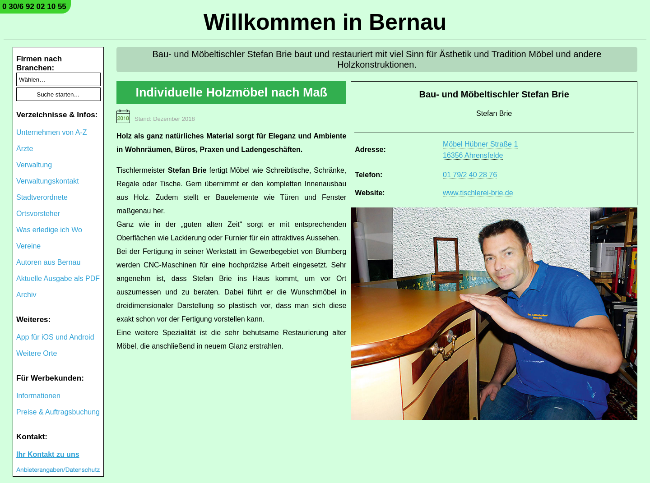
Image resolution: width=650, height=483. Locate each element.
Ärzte (24, 148)
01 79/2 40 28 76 (470, 175)
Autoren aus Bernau (48, 262)
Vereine (28, 246)
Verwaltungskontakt (47, 181)
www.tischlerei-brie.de (478, 193)
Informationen (38, 396)
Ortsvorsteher (38, 213)
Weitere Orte (36, 353)
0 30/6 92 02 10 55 (34, 6)
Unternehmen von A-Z (51, 132)
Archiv (26, 295)
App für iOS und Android (55, 337)
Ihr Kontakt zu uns (47, 454)
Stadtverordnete (42, 197)
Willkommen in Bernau (325, 22)
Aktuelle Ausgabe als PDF (58, 278)
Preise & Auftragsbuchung (58, 412)
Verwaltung (34, 165)
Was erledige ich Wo (49, 230)
